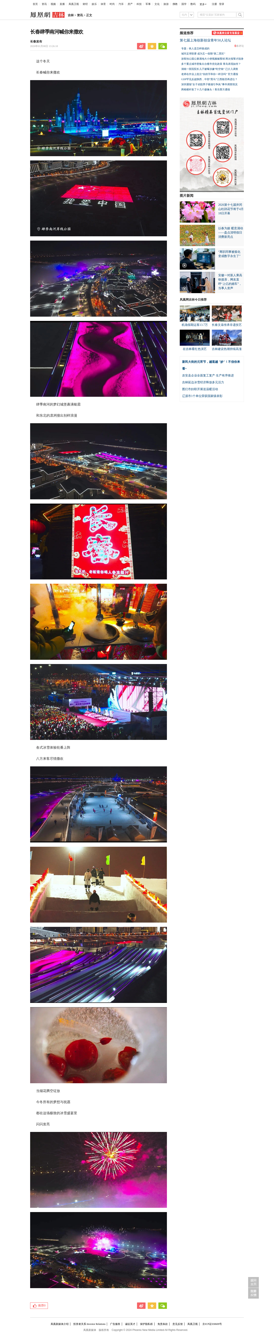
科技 (139, 4)
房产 (130, 4)
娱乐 (94, 4)
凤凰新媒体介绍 (60, 1324)
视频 (53, 4)
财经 (85, 4)
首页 (35, 4)
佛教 (175, 4)
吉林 (71, 15)
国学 (184, 4)
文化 (157, 4)
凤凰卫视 (74, 4)
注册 (214, 4)
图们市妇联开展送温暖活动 (200, 389)
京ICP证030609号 (212, 1324)
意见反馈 (177, 1324)
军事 (148, 4)
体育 (103, 4)
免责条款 (163, 1324)
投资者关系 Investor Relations (89, 1324)
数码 (193, 4)
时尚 (112, 4)
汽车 (121, 4)
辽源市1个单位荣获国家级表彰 (202, 396)
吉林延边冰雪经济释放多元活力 (203, 382)
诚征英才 (130, 1324)
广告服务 (115, 1324)
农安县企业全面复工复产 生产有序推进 (208, 375)
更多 (202, 4)
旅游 (166, 4)
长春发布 (36, 41)
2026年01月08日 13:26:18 (44, 46)
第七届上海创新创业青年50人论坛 (205, 40)
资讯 (44, 4)
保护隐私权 (146, 1324)
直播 (62, 4)
